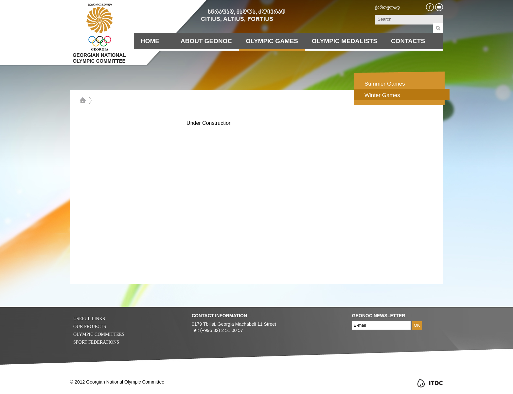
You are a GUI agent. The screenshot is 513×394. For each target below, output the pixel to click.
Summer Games (384, 84)
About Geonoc (206, 41)
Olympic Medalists (344, 41)
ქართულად (387, 7)
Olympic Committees (98, 334)
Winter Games (382, 95)
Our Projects (89, 326)
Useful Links (89, 318)
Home (150, 41)
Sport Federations (96, 342)
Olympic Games (272, 41)
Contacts (408, 41)
